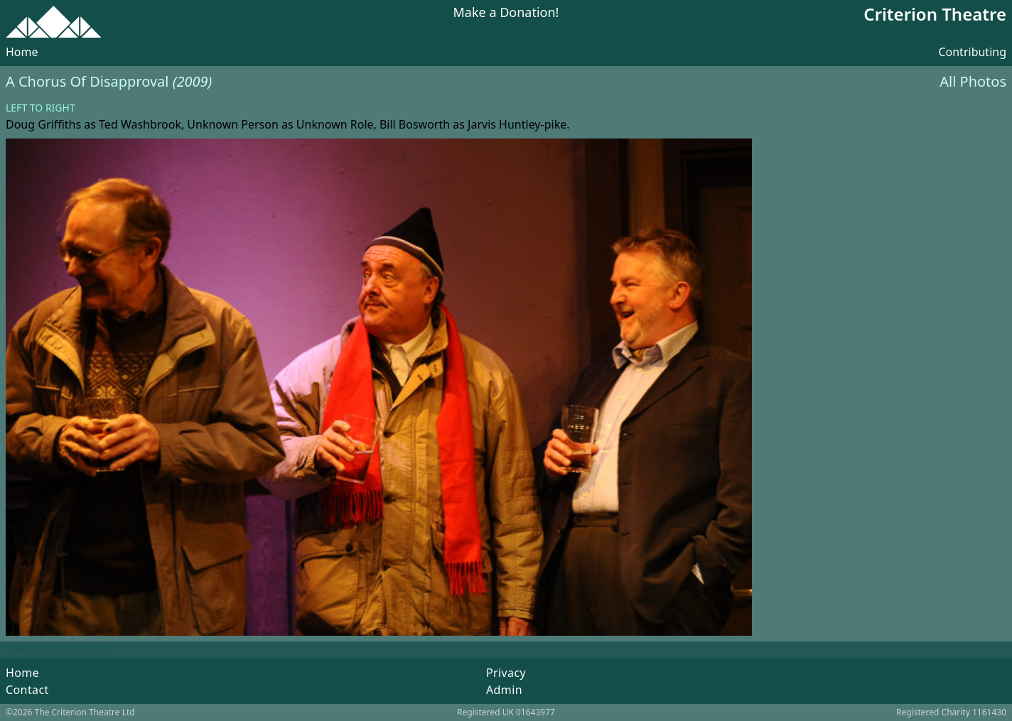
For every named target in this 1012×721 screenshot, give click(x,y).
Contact (27, 690)
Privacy (506, 673)
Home (22, 52)
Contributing (972, 52)
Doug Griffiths (43, 124)
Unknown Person (233, 124)
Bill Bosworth (415, 124)
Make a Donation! (506, 13)
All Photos (973, 81)
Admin (504, 690)
